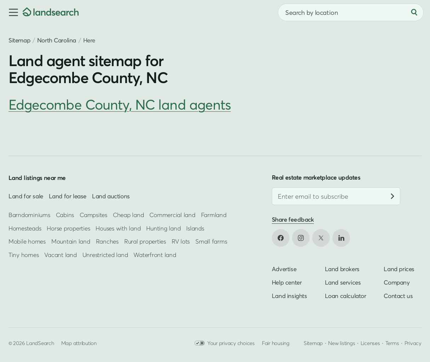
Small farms (211, 241)
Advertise (284, 269)
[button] (11, 12)
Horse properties (68, 228)
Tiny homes (23, 254)
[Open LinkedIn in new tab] (341, 238)
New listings (341, 343)
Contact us (398, 295)
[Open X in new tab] (321, 238)
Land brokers (342, 269)
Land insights (289, 295)
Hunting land (163, 228)
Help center (287, 282)
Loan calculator (345, 295)
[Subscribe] (392, 196)
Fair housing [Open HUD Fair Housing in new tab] (275, 343)
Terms (392, 343)
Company (396, 282)
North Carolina (56, 40)
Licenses (370, 343)
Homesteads (24, 228)
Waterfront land (154, 254)
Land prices (399, 269)
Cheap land (128, 214)
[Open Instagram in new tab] (301, 238)
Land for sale (25, 196)
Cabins (65, 214)
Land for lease (67, 196)
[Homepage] (51, 12)
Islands (195, 228)
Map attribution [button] (79, 343)
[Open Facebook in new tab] (280, 238)
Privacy (413, 343)
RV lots (181, 241)
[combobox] (351, 12)
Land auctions (111, 196)
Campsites (93, 214)
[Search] (414, 12)
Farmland (214, 214)
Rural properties (145, 241)
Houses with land (118, 228)
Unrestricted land (105, 254)
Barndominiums (29, 214)
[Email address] (336, 196)
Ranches (107, 241)
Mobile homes (27, 241)
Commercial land (172, 214)
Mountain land (70, 241)
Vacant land (60, 254)
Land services (343, 282)
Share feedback (293, 219)
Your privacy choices (224, 343)
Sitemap (19, 40)
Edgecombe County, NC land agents (119, 104)
